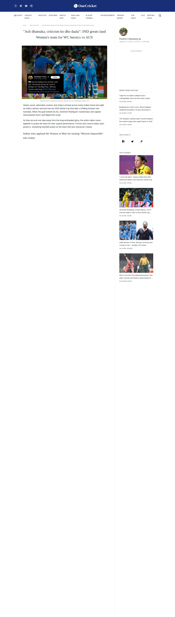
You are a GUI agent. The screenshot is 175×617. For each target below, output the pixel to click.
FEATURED (53, 15)
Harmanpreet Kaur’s (88, 192)
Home (24, 25)
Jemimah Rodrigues (84, 159)
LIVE (143, 15)
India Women (35, 148)
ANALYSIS (42, 15)
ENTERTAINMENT (108, 15)
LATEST (19, 15)
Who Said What (34, 25)
